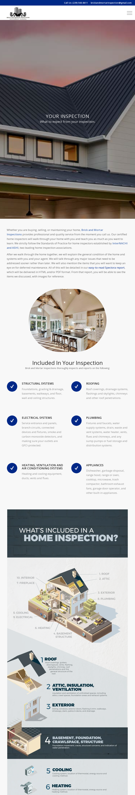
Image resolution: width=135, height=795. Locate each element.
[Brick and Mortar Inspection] (18, 13)
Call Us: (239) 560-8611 (76, 2)
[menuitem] (128, 13)
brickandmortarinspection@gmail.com (111, 2)
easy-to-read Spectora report (106, 267)
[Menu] (128, 13)
